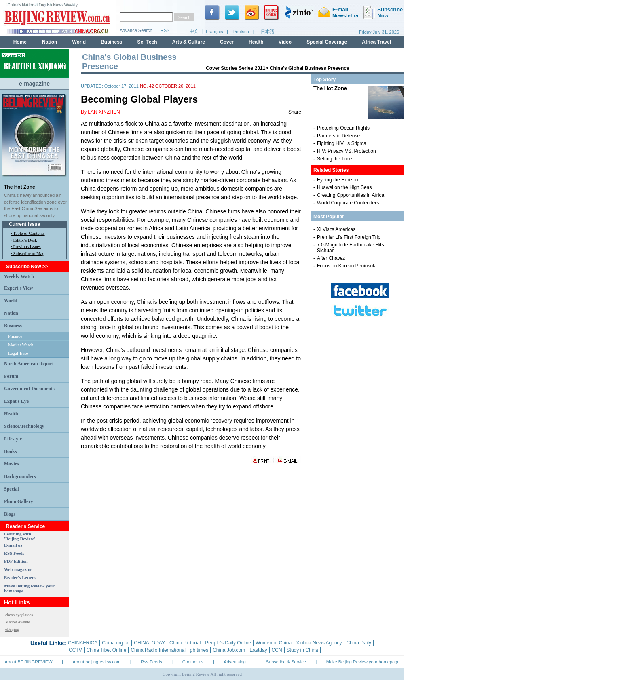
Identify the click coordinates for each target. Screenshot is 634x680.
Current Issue (24, 224)
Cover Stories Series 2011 (235, 68)
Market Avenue (17, 622)
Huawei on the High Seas (344, 187)
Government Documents (29, 389)
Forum (11, 376)
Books (10, 451)
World (10, 300)
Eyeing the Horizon (337, 180)
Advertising (234, 661)
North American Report (29, 363)
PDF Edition (16, 561)
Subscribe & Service (286, 661)
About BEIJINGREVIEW (29, 661)
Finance (15, 336)
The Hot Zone (19, 187)
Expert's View (18, 288)
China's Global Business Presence (309, 68)
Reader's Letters (20, 577)
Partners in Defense (338, 136)
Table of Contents (28, 233)
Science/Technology (24, 426)
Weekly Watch (19, 276)
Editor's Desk (25, 240)
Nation (11, 313)
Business (13, 325)
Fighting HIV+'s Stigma (341, 143)
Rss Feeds (151, 661)
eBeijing (12, 629)
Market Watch (20, 344)
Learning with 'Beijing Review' (19, 536)
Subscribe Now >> (27, 266)
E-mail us (13, 545)
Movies (11, 464)
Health (11, 414)
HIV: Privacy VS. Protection (346, 151)
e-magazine (34, 83)
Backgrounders (20, 476)
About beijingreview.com (97, 661)
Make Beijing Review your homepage (363, 661)
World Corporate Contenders (348, 203)
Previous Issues (27, 246)
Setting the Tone (334, 159)
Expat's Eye (16, 401)
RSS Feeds (14, 553)
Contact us (193, 661)
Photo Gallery (18, 501)
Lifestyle (13, 439)
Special (11, 489)
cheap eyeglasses (19, 615)
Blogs (9, 514)
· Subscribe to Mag (27, 253)
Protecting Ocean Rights (343, 128)
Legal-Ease (18, 353)
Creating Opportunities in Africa (350, 195)
